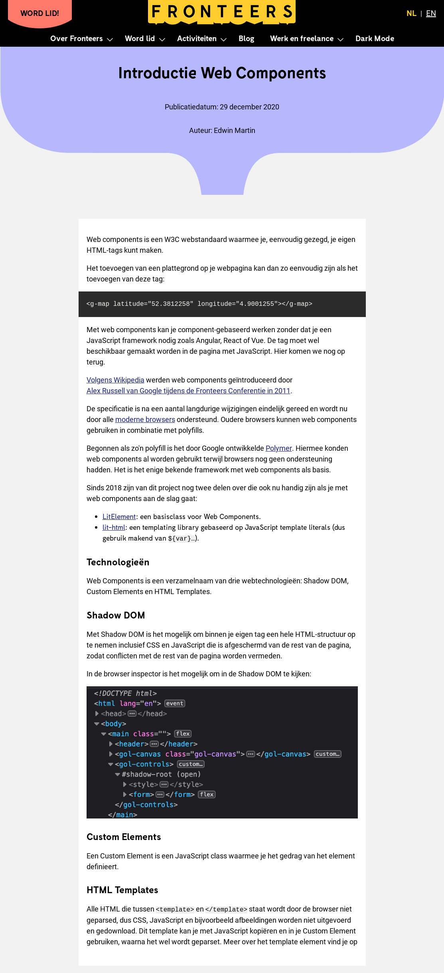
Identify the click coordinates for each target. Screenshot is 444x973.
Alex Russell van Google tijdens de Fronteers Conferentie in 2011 (188, 390)
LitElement (119, 516)
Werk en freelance (301, 38)
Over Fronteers (76, 38)
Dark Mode (374, 38)
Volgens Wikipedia (115, 380)
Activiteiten (197, 38)
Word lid (140, 38)
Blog (246, 38)
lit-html (114, 527)
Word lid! (39, 13)
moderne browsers (145, 419)
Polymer (279, 448)
